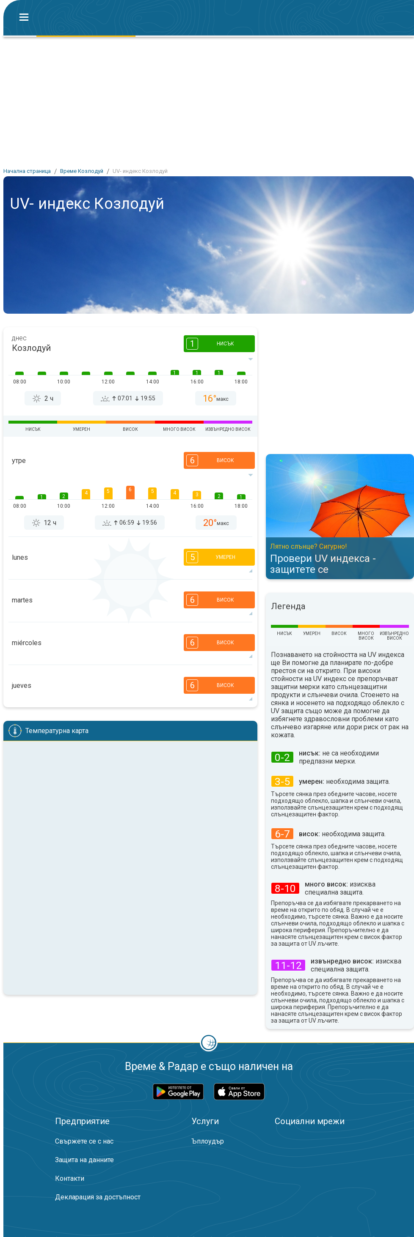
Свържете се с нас (84, 1141)
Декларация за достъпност (98, 1197)
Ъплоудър (207, 1141)
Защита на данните (84, 1160)
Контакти (69, 1178)
